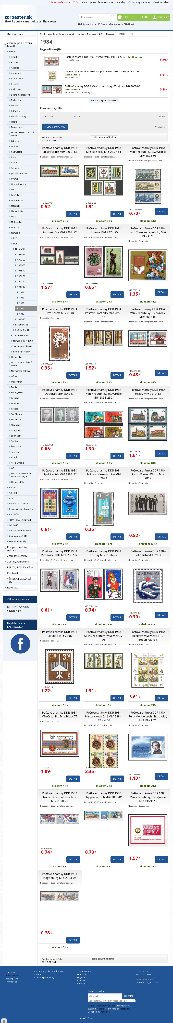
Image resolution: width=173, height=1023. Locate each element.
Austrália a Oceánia (18, 503)
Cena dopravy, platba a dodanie (97, 2)
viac (73, 156)
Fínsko (14, 121)
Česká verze (160, 2)
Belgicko (15, 84)
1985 (21, 313)
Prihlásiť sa (82, 974)
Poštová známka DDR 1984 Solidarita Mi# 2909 (148, 553)
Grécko (14, 408)
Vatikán (14, 457)
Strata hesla (82, 980)
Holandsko (16, 357)
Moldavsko (16, 222)
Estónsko (15, 111)
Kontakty (121, 2)
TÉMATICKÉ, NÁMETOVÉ (20, 519)
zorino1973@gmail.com (146, 982)
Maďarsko (16, 205)
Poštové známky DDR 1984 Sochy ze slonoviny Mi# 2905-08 (103, 635)
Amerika (13, 492)
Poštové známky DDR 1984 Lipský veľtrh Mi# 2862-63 (59, 150)
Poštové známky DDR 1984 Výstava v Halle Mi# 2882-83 (59, 553)
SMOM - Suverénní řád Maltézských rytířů (21, 475)
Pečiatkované (21, 324)
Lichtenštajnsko (18, 184)
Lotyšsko (15, 195)
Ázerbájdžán (17, 78)
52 (50, 140)
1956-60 (21, 259)
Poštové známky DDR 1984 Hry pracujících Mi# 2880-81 (104, 795)
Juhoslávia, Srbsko (19, 173)
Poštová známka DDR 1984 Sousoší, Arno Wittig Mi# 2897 (148, 474)
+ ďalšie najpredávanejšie (104, 100)
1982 (21, 297)
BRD (15, 238)
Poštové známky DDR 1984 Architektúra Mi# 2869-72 (59, 230)
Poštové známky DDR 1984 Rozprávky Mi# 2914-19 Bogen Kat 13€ (102, 71)
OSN (13, 468)
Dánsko (14, 105)
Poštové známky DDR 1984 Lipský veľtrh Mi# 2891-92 (59, 472)
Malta (13, 216)
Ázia (11, 498)
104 (54, 140)
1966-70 (21, 270)
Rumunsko (16, 403)
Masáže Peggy (86, 1018)
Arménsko (16, 73)
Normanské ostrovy (20, 371)
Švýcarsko (16, 446)
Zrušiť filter (160, 127)
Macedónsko (17, 211)
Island (14, 162)
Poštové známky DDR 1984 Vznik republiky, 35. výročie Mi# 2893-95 (148, 152)
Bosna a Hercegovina (21, 94)
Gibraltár (15, 141)
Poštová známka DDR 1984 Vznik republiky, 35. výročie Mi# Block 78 (148, 797)
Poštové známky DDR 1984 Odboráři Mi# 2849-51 (59, 392)
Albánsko (15, 62)
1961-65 (21, 265)
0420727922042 (143, 974)
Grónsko (15, 146)
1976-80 (21, 281)
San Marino (16, 414)
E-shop (91, 1005)
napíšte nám (14, 610)
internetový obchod (105, 1005)
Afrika (12, 487)
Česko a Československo (21, 509)
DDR (15, 243)
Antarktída (14, 514)
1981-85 (21, 286)
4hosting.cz (124, 1008)
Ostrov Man (16, 381)
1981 (21, 292)
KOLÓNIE (13, 525)
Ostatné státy (17, 482)
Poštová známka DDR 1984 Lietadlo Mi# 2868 (59, 634)
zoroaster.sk (18, 17)
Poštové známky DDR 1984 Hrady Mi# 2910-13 (147, 392)
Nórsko (14, 376)
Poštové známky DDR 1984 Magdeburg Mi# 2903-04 (59, 876)
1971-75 (21, 276)
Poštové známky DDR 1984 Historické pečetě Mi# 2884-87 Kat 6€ (103, 716)
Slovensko (16, 419)
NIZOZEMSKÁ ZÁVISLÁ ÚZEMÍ (21, 364)
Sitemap (81, 983)
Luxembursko (17, 200)
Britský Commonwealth (20, 530)
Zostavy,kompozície (18, 561)
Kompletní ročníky (21, 351)
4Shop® (100, 1008)
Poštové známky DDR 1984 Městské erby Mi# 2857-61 (103, 150)
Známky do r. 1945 (18, 536)
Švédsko (15, 441)
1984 (21, 308)
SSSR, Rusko (16, 430)
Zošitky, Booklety (23, 330)
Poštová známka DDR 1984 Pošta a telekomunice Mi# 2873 (103, 474)
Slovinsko (15, 425)
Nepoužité (20, 249)
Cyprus (14, 178)
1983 (21, 303)
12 (43, 140)
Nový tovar (13, 587)
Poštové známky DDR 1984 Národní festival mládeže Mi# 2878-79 (59, 797)
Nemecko (15, 232)
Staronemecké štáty (22, 346)
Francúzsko (16, 127)
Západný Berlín (20, 335)
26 (46, 140)
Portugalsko (17, 392)
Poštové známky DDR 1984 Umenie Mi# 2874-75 (103, 230)
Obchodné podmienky (139, 2)
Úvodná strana (15, 34)
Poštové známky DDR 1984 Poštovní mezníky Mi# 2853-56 (103, 313)
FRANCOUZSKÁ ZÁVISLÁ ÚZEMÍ (22, 134)
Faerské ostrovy (18, 116)
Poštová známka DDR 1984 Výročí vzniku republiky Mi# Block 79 (148, 232)
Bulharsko (16, 100)
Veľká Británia (17, 462)
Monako (15, 227)
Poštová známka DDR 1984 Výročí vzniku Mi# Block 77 (95, 56)
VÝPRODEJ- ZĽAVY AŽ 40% (19, 580)
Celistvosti (13, 573)
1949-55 (21, 254)
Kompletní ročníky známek (17, 548)
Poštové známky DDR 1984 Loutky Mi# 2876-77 (103, 553)
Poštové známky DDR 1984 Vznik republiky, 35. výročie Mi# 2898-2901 (104, 393)
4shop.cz (105, 1011)
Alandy (14, 57)
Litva (13, 189)
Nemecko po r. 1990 (23, 340)
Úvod (42, 34)
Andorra (15, 67)
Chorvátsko (16, 151)
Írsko (13, 157)
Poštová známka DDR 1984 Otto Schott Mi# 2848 (59, 311)
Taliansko (15, 168)
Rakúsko (15, 398)
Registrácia (82, 977)
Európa (12, 51)
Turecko (15, 452)
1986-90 (21, 319)
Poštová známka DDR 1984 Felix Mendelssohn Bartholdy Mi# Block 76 (148, 716)
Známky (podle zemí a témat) (19, 44)
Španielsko (16, 435)
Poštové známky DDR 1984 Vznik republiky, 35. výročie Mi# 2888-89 (102, 86)
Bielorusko (16, 89)
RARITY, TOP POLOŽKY (20, 567)
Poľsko (14, 387)
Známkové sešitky (17, 555)
